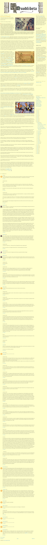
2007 (37, 148)
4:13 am (4, 190)
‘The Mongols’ (28, 65)
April (38, 139)
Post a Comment (2, 537)
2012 (37, 120)
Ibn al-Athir (2, 53)
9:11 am (4, 523)
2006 (37, 149)
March (38, 140)
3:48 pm (4, 264)
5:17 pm (4, 321)
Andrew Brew (4, 250)
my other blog (37, 41)
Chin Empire (18, 85)
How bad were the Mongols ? (5, 16)
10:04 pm (4, 253)
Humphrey (4, 205)
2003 (37, 153)
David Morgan (24, 65)
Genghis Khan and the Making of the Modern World (7, 65)
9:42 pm (4, 464)
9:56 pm (4, 178)
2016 (37, 115)
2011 (37, 121)
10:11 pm (4, 354)
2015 (37, 116)
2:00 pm (4, 377)
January (39, 143)
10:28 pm (4, 350)
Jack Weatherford (10, 64)
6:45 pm (4, 427)
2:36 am (4, 289)
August (39, 134)
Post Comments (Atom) (7, 540)
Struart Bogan (4, 521)
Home (17, 538)
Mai (3, 175)
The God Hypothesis (38, 106)
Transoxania (25, 83)
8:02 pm (4, 498)
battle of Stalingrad (3, 63)
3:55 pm (4, 307)
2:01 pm (4, 384)
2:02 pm (4, 401)
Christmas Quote (40, 123)
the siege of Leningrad (10, 62)
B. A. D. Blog (37, 99)
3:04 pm (4, 232)
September (39, 133)
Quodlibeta (41, 16)
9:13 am (4, 535)
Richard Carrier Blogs (38, 105)
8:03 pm (4, 487)
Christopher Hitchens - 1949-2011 (42, 124)
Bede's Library (43, 38)
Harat (3, 57)
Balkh (24, 114)
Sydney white (4, 505)
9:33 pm (4, 284)
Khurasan (29, 83)
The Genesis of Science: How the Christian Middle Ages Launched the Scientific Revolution (41, 37)
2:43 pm (4, 421)
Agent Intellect (38, 96)
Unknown (4, 352)
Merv (5, 115)
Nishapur (9, 57)
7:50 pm (4, 449)
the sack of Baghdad (9, 60)
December (39, 122)
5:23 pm (4, 332)
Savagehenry (4, 489)
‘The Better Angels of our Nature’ (5, 36)
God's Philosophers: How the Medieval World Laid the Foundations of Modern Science (41, 34)
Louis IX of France (8, 59)
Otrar (26, 114)
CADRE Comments (38, 100)
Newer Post (1, 538)
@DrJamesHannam (39, 42)
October (39, 132)
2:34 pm (4, 408)
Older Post (33, 538)
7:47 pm (4, 434)
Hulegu (12, 58)
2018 (37, 112)
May (38, 138)
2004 (37, 152)
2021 (37, 110)
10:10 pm (4, 363)
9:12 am (4, 527)
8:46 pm (4, 248)
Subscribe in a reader (38, 82)
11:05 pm (4, 271)
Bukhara (12, 114)
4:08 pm (4, 342)
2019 (37, 111)
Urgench (15, 114)
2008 (37, 147)
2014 (37, 117)
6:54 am (4, 503)
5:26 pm (4, 300)
